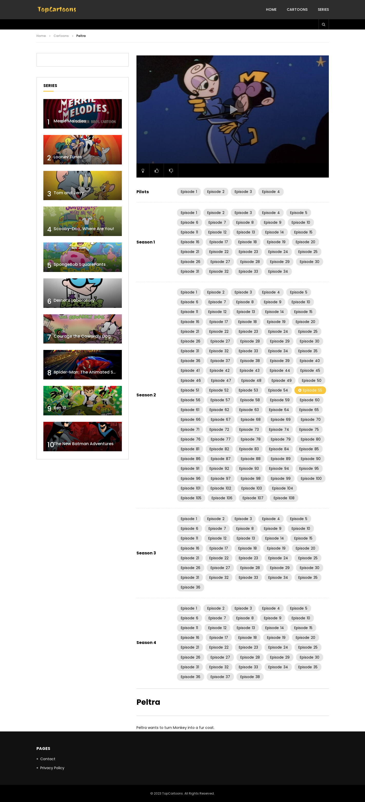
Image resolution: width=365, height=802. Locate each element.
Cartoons (297, 9)
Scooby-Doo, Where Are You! (84, 229)
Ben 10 (60, 408)
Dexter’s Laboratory (74, 300)
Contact (47, 758)
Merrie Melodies (70, 121)
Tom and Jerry (69, 193)
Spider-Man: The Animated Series (88, 372)
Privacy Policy (52, 767)
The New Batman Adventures (84, 444)
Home (271, 9)
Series (323, 9)
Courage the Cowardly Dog (82, 336)
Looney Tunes (68, 157)
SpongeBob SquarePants (80, 264)
